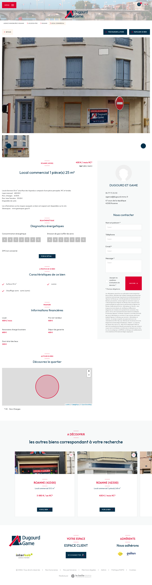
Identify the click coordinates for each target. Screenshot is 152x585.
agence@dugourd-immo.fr (117, 196)
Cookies (132, 572)
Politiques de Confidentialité (134, 330)
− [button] (89, 378)
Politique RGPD (117, 572)
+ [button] (89, 374)
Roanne (44, 23)
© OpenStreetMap (86, 407)
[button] (143, 145)
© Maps (75, 407)
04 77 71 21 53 (111, 193)
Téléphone (110, 234)
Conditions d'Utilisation (115, 331)
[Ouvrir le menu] (9, 5)
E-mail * (109, 246)
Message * (110, 258)
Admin (103, 572)
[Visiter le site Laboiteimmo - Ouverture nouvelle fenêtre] (81, 578)
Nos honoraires (51, 572)
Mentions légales (89, 572)
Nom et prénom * (113, 222)
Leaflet (67, 407)
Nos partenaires (70, 572)
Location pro (33, 23)
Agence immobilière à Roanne (14, 23)
